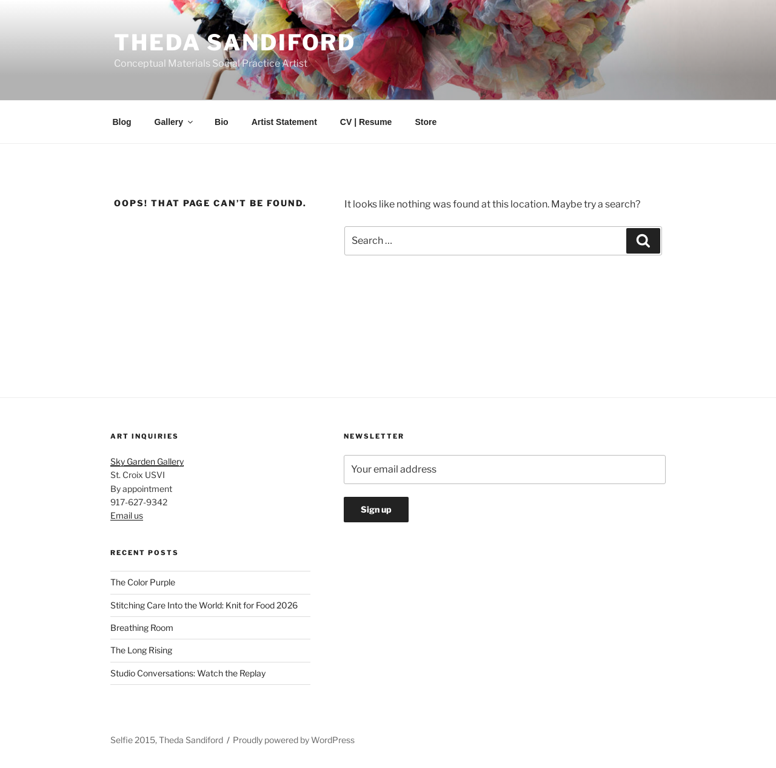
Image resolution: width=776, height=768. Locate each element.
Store (425, 122)
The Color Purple (142, 582)
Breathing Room (141, 627)
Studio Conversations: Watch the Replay (188, 673)
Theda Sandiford (235, 42)
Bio (222, 122)
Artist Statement (284, 122)
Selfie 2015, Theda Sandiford (166, 740)
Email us (126, 515)
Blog (122, 122)
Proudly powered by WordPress (294, 740)
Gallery (175, 122)
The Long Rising (141, 650)
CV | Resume (366, 122)
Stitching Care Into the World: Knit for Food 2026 (204, 605)
